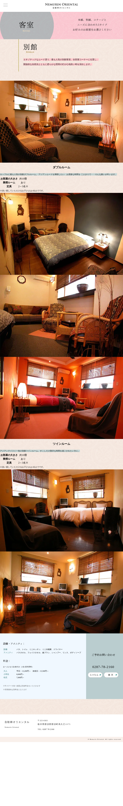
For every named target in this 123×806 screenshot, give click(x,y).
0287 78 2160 (48, 729)
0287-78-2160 (103, 667)
